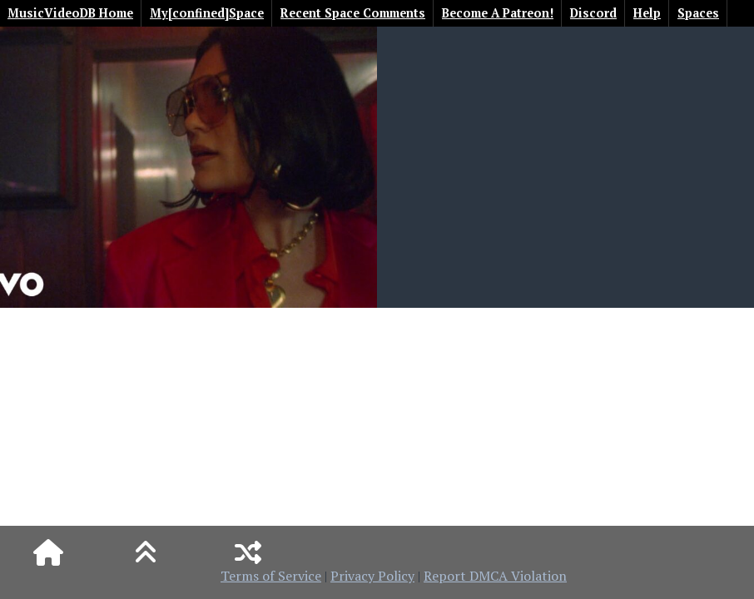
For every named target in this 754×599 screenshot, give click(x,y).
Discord (593, 13)
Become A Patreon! (497, 13)
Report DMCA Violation (495, 576)
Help (647, 13)
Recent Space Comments (352, 13)
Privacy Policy (372, 576)
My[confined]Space (207, 13)
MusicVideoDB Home (70, 13)
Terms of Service (271, 576)
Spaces (698, 13)
